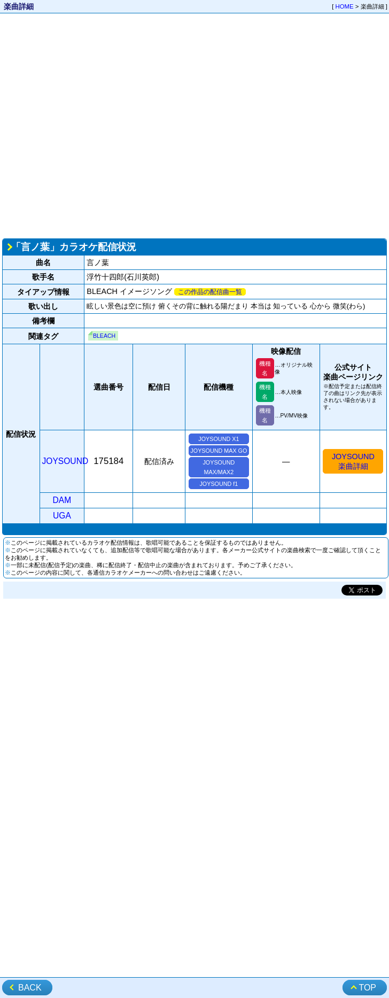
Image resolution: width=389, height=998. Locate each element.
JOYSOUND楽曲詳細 (353, 461)
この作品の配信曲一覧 (210, 292)
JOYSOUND (65, 461)
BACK (30, 987)
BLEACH (104, 335)
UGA (62, 515)
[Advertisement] (108, 125)
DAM (62, 500)
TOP (367, 987)
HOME (345, 6)
